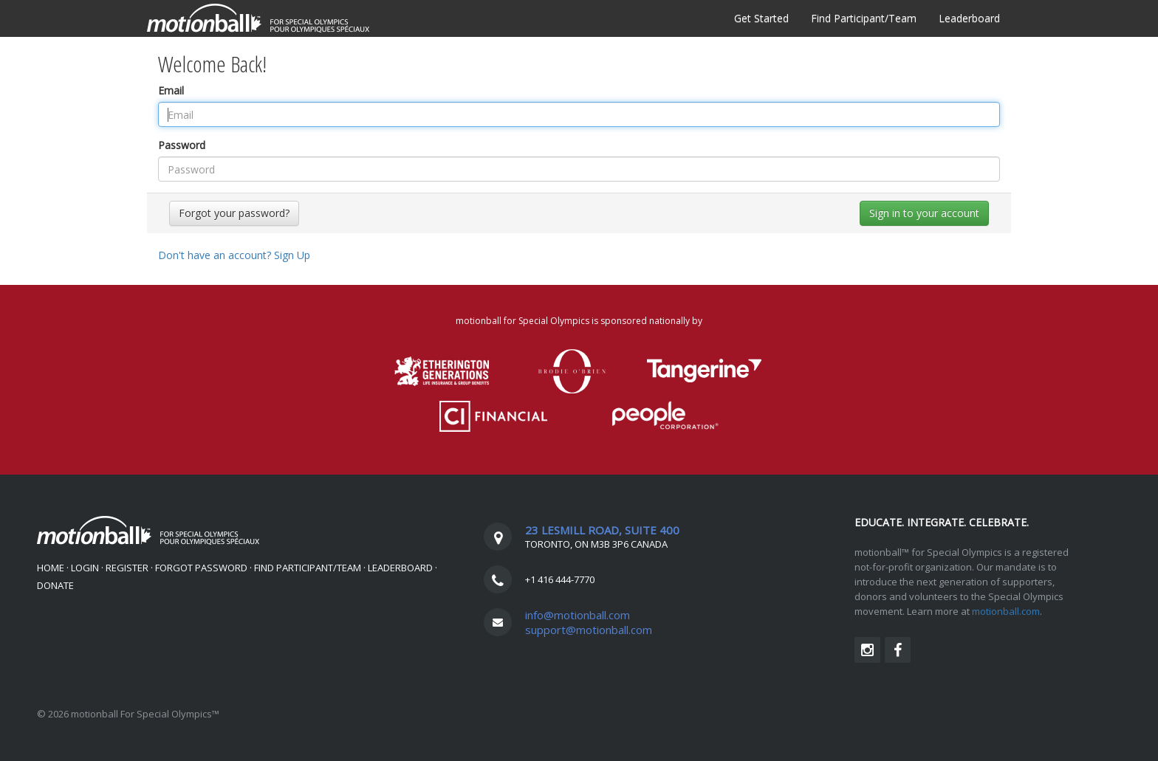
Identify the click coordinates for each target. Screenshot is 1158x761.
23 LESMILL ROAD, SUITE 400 (602, 530)
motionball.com (1006, 611)
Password (181, 145)
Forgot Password (201, 567)
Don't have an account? (234, 255)
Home (50, 567)
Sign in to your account (924, 213)
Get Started (761, 18)
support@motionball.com (588, 629)
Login (85, 567)
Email (171, 90)
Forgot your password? (234, 213)
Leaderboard (969, 18)
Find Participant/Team (864, 18)
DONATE (55, 585)
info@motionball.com (577, 614)
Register (127, 567)
